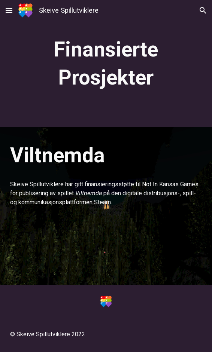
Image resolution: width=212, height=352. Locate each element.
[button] (9, 10)
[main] (106, 64)
